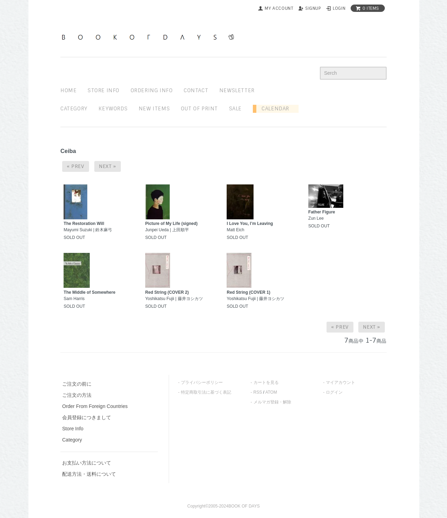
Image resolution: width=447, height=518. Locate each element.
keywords (112, 108)
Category (74, 108)
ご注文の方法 (76, 395)
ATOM (271, 392)
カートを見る (266, 382)
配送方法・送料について (89, 474)
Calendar (272, 108)
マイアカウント (340, 382)
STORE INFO (103, 90)
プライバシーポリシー (202, 382)
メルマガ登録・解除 (272, 402)
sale (235, 108)
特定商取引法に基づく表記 (206, 392)
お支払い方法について (86, 463)
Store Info (72, 428)
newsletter (237, 90)
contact (196, 90)
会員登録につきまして (86, 417)
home (68, 90)
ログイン (334, 392)
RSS (258, 392)
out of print (199, 108)
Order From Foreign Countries (95, 406)
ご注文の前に (76, 384)
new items (154, 108)
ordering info (152, 90)
